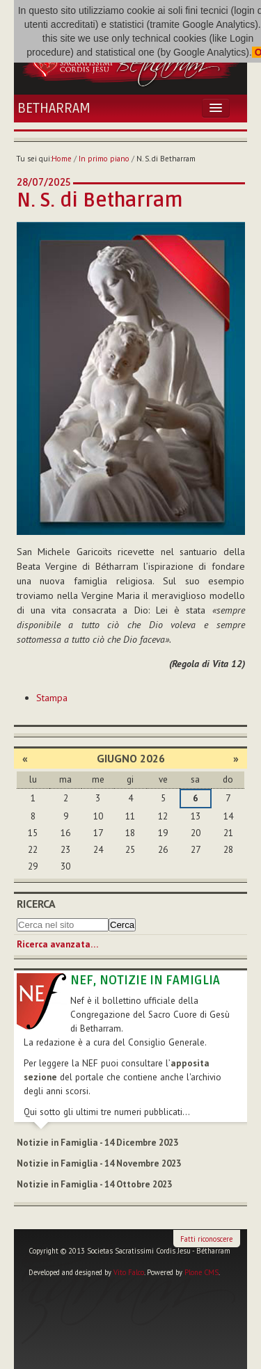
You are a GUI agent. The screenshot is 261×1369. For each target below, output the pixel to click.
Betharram (53, 108)
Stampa (52, 697)
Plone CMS (201, 1272)
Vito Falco (128, 1272)
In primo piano (104, 158)
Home (62, 158)
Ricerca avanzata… (57, 944)
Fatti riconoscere (206, 1239)
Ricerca (36, 904)
